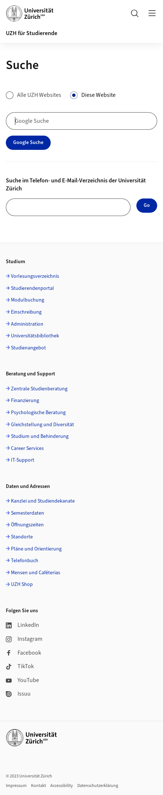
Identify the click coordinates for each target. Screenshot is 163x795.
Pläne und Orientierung (36, 549)
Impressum (16, 786)
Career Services (27, 448)
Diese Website (98, 95)
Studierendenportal (32, 288)
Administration (27, 324)
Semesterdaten (27, 513)
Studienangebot (28, 348)
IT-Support (22, 460)
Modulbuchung (27, 300)
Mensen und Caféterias (35, 572)
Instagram (24, 639)
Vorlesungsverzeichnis (35, 276)
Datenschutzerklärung (97, 786)
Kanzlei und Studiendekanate (43, 501)
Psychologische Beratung (38, 412)
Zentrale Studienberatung (39, 389)
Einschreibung (26, 312)
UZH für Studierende (31, 33)
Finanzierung (25, 400)
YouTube (22, 680)
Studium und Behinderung (40, 436)
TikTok (20, 666)
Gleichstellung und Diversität (42, 424)
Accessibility (61, 786)
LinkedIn (22, 625)
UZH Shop (22, 584)
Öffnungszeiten (27, 525)
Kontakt (38, 786)
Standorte (22, 537)
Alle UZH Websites (39, 95)
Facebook (23, 653)
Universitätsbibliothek (35, 336)
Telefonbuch (24, 560)
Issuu (18, 694)
